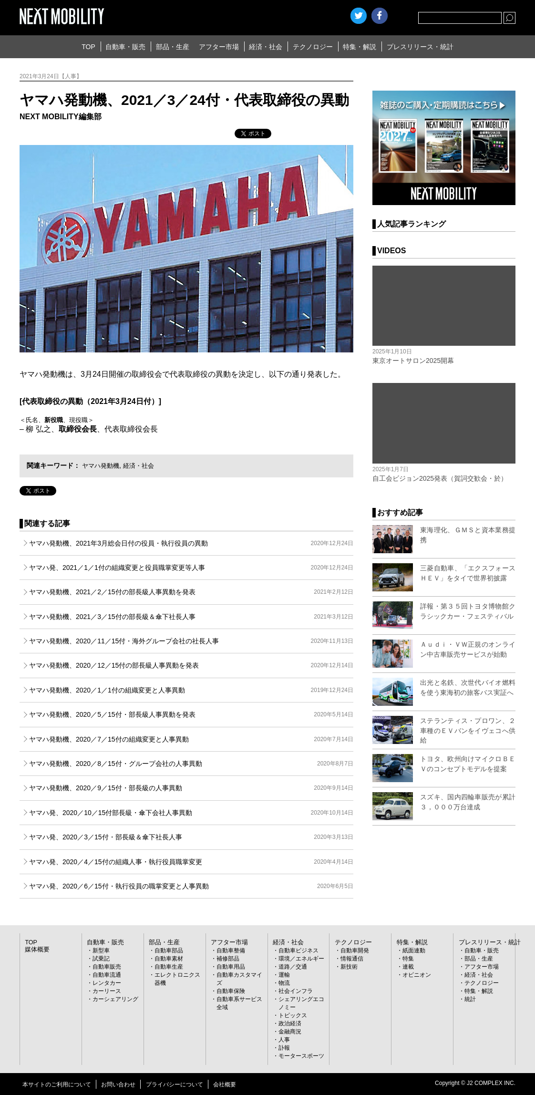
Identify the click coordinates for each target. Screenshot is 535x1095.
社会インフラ (295, 991)
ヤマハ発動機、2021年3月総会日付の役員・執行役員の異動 (191, 543)
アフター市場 (219, 47)
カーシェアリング (115, 999)
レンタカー (107, 983)
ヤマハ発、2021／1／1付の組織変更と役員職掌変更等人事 (191, 567)
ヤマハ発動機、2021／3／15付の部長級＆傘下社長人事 (191, 616)
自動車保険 (230, 991)
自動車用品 (230, 966)
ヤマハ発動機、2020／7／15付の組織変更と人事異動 (191, 739)
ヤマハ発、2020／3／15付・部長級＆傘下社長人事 (191, 837)
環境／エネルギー (301, 958)
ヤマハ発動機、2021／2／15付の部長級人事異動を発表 (191, 592)
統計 (470, 999)
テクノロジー (313, 47)
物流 (284, 983)
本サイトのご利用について (56, 1084)
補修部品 (227, 958)
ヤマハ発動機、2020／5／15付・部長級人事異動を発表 (191, 714)
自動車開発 (354, 950)
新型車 (101, 950)
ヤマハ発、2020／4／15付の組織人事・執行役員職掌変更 (191, 862)
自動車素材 (168, 958)
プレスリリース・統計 (420, 47)
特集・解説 (359, 47)
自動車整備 (230, 950)
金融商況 (289, 1031)
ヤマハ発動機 (102, 465)
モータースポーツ (301, 1056)
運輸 (284, 974)
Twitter (358, 16)
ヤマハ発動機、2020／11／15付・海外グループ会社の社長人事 (191, 641)
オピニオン (416, 974)
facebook (379, 16)
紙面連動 (413, 950)
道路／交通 (292, 966)
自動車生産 (168, 966)
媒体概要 (36, 949)
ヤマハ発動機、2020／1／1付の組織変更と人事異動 (191, 690)
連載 (408, 966)
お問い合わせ (118, 1084)
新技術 (349, 966)
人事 (284, 1039)
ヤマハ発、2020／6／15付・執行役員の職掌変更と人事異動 (191, 886)
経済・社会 (265, 47)
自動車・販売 (125, 47)
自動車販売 (107, 966)
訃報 (284, 1047)
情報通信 (351, 958)
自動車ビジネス (298, 950)
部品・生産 (172, 47)
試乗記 (101, 958)
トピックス (292, 1015)
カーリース (107, 991)
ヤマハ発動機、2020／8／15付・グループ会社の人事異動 (191, 763)
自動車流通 (107, 974)
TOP (88, 47)
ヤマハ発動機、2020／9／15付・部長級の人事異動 (191, 788)
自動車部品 (168, 950)
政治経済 (289, 1023)
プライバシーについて (174, 1084)
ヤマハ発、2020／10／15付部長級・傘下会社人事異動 (191, 812)
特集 (408, 958)
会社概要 (224, 1084)
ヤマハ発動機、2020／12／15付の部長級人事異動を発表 (191, 665)
